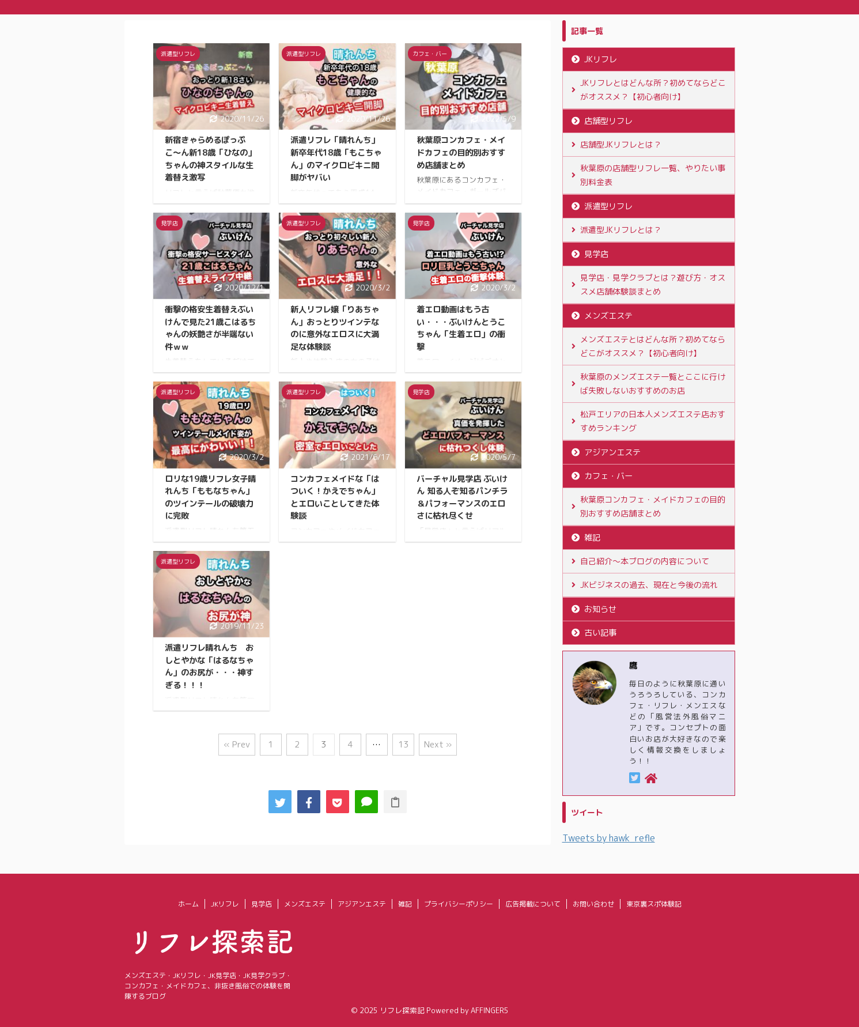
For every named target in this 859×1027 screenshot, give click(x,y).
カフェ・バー (608, 476)
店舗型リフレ (608, 121)
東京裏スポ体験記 (654, 904)
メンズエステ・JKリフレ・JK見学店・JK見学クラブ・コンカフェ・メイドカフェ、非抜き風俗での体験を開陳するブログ (208, 986)
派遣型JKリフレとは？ (620, 229)
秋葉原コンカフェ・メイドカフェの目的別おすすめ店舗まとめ (461, 152)
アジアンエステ (612, 452)
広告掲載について (533, 904)
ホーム (188, 904)
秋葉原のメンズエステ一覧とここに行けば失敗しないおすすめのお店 (652, 383)
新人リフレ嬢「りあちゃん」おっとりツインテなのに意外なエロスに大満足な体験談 (334, 328)
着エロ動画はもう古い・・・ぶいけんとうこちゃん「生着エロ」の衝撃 (461, 328)
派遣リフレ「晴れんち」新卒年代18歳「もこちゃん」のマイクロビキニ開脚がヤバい (335, 158)
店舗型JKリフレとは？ (620, 144)
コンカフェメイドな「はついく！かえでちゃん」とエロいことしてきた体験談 (334, 497)
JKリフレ (600, 59)
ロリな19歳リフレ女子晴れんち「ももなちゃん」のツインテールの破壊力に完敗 (210, 497)
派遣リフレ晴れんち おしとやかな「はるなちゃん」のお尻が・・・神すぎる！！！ (209, 666)
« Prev (237, 744)
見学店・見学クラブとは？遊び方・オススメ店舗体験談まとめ (652, 284)
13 (403, 744)
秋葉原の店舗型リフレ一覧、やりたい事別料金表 (652, 175)
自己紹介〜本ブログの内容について (644, 561)
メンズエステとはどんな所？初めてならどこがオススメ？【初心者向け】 (652, 346)
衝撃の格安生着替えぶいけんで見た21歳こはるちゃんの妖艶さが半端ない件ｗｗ (210, 328)
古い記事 (600, 633)
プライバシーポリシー (458, 904)
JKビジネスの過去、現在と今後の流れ (649, 584)
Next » (438, 744)
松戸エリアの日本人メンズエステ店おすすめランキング (652, 421)
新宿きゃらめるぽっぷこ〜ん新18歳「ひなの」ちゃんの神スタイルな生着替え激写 (210, 158)
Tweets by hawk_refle (608, 838)
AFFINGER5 (490, 1010)
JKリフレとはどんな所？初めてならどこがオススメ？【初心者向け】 (653, 89)
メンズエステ (608, 316)
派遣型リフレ (608, 206)
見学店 (596, 254)
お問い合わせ (593, 904)
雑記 (592, 537)
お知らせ (600, 609)
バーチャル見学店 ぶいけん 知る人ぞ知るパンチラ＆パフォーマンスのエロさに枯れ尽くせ (462, 497)
